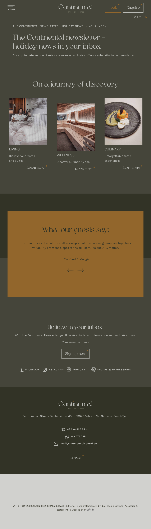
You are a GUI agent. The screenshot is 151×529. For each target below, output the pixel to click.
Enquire (133, 7)
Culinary (113, 149)
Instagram (53, 370)
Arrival (75, 458)
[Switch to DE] (135, 17)
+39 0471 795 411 (75, 429)
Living (14, 149)
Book (113, 7)
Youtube (76, 369)
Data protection (85, 505)
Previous (70, 270)
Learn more (36, 167)
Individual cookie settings (109, 505)
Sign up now (75, 354)
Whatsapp (75, 436)
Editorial (70, 505)
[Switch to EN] (145, 17)
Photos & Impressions (111, 369)
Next (80, 270)
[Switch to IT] (140, 17)
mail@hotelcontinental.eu (75, 444)
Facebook (30, 370)
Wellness (66, 155)
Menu (11, 9)
